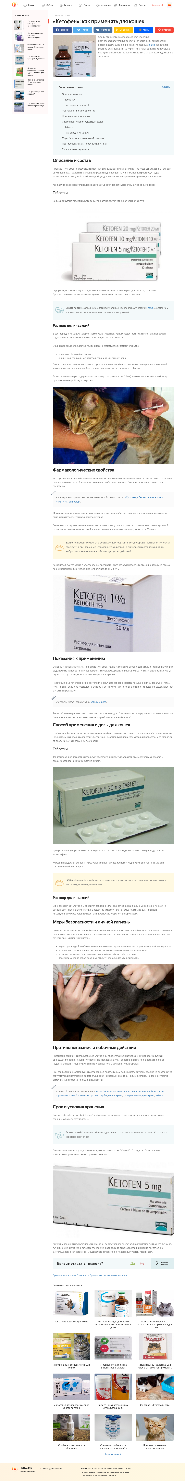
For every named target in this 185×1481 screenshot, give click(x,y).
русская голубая (98, 1095)
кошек (151, 44)
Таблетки (70, 99)
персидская (134, 1091)
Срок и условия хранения (75, 149)
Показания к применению (76, 116)
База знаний (65, 16)
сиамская (122, 1091)
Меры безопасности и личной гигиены (83, 138)
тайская (146, 1091)
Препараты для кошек (64, 1275)
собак (151, 308)
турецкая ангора (132, 1095)
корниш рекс (115, 1095)
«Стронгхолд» (72, 501)
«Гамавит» (143, 497)
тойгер (159, 1095)
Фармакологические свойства (78, 110)
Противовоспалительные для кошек (109, 1275)
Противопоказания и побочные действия (84, 143)
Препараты (83, 1275)
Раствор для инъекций (77, 105)
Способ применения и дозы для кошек (82, 121)
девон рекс (148, 1095)
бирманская (109, 1091)
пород (98, 1091)
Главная (56, 16)
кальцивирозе (98, 702)
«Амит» (60, 501)
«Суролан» (130, 497)
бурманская (82, 1095)
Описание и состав (72, 94)
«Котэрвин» (156, 497)
